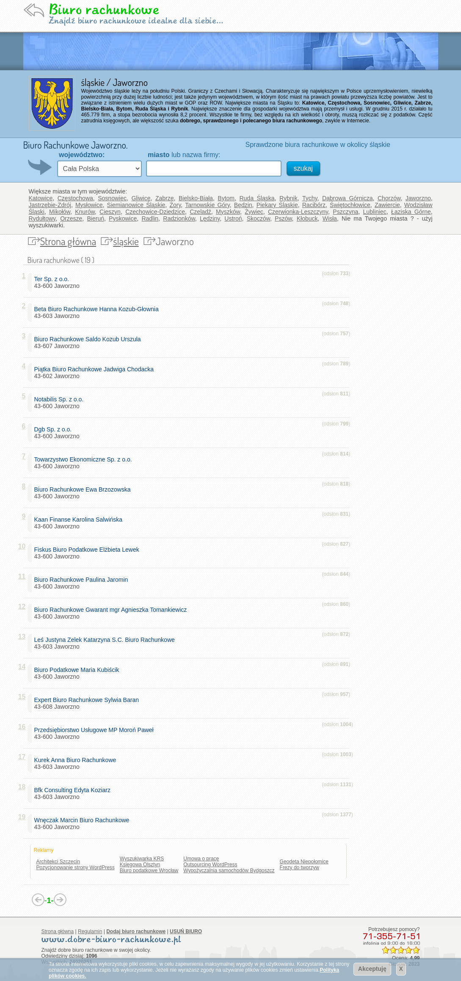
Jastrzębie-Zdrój (50, 205)
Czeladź (200, 211)
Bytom (226, 198)
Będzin (243, 205)
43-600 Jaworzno (57, 282)
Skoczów (258, 218)
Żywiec (254, 211)
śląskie (126, 241)
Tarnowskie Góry (207, 205)
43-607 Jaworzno (89, 342)
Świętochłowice (350, 205)
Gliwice (140, 198)
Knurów (85, 211)
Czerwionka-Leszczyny (298, 211)
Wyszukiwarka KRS (142, 859)
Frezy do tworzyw (299, 867)
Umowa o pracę (201, 859)
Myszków (228, 211)
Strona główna (68, 241)
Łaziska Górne (411, 211)
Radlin (149, 218)
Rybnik (288, 198)
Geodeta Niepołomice (304, 862)
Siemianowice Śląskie (136, 205)
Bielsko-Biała (196, 198)
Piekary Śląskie (277, 205)
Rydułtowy (42, 218)
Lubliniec (374, 211)
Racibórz (314, 205)
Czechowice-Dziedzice (155, 211)
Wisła (330, 218)
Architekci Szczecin (58, 862)
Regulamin (90, 931)
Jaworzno (418, 198)
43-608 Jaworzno (88, 703)
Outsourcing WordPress (210, 865)
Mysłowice (89, 205)
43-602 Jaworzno (95, 372)
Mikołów (59, 211)
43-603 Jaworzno (98, 312)
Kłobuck (307, 218)
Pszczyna (345, 211)
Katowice (41, 198)
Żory (175, 205)
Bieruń (95, 218)
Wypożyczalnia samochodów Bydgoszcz (228, 870)
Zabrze (164, 198)
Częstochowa (75, 198)
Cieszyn (110, 211)
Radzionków (179, 218)
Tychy (309, 198)
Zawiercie (387, 205)
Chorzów (389, 198)
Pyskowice (123, 218)
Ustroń (233, 218)
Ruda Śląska (256, 198)
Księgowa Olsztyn (140, 865)
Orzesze (71, 218)
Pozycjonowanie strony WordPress (75, 867)
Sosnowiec (112, 198)
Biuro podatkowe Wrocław (149, 870)
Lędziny (210, 218)
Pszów (283, 218)
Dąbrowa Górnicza (347, 198)
